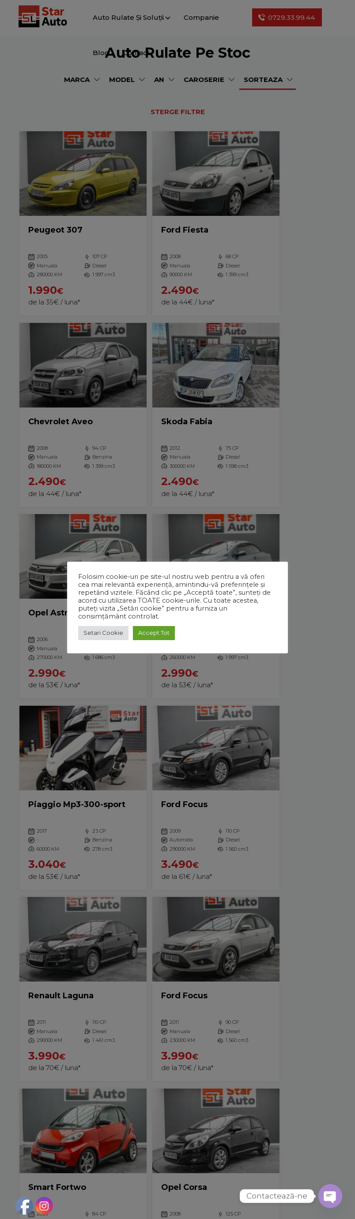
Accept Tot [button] (154, 632)
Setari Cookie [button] (103, 632)
